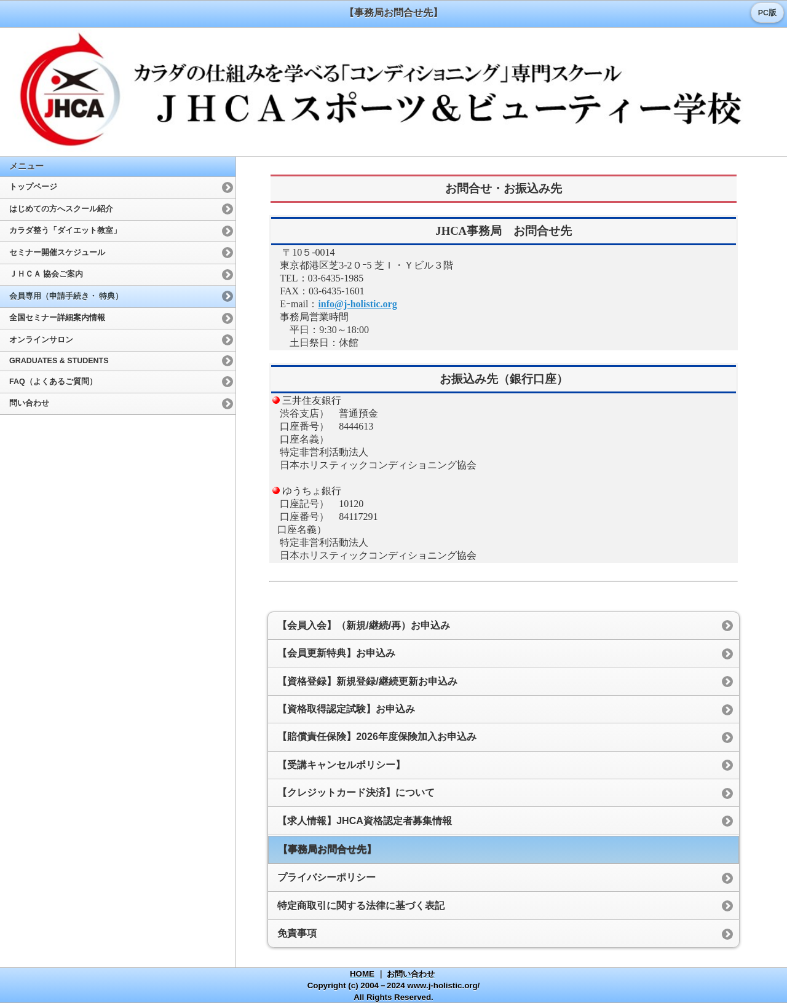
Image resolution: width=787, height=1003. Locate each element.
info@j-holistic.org (357, 304)
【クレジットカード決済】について (356, 792)
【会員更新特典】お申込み (336, 653)
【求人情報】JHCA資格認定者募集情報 (364, 821)
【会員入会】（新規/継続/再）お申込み (363, 625)
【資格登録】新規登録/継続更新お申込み (367, 681)
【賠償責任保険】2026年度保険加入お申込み (377, 736)
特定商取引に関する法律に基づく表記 (361, 905)
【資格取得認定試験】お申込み (346, 709)
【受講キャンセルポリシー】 (341, 765)
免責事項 (297, 933)
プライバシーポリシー (326, 877)
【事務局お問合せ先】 (327, 849)
